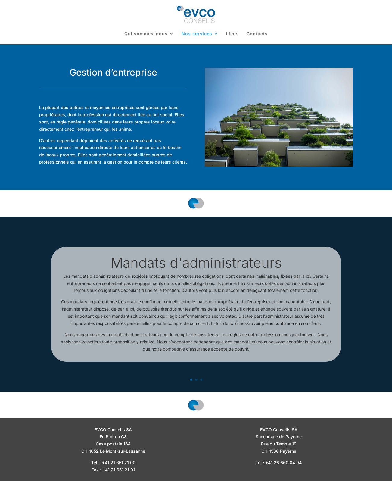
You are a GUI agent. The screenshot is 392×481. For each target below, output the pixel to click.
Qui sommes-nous (146, 34)
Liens (232, 34)
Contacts (257, 34)
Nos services (197, 34)
